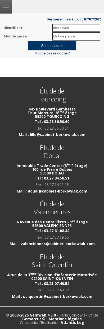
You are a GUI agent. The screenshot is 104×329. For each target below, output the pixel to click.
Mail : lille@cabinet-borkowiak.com (52, 134)
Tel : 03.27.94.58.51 (52, 178)
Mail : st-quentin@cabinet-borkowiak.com (52, 296)
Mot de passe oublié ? (52, 53)
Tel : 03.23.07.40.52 (52, 283)
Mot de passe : (16, 36)
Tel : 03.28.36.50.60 (52, 121)
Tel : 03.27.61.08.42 (52, 230)
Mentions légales (65, 318)
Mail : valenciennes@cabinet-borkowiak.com (52, 243)
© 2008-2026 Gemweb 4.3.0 (31, 315)
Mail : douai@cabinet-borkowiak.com (52, 191)
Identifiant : (14, 27)
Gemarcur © (33, 318)
